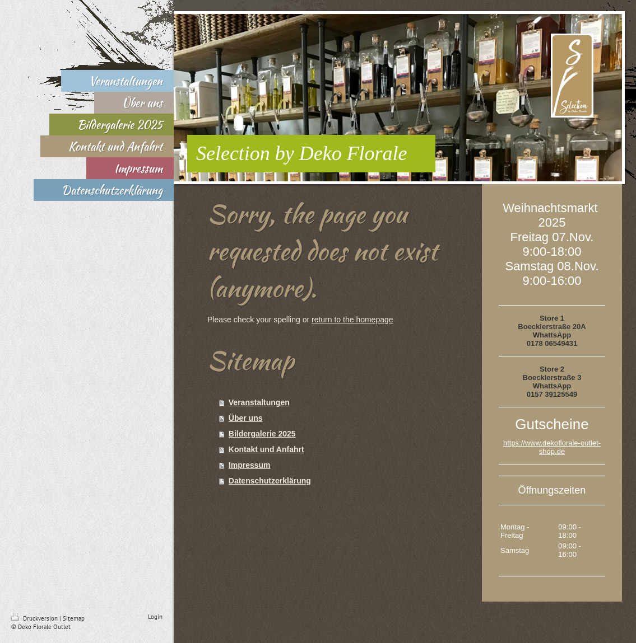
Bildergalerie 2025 (262, 433)
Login (155, 617)
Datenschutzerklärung (270, 480)
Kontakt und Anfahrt (266, 449)
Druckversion (35, 618)
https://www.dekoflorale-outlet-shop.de (552, 447)
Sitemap (74, 618)
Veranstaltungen (259, 402)
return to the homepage (352, 319)
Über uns (246, 418)
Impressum (250, 465)
